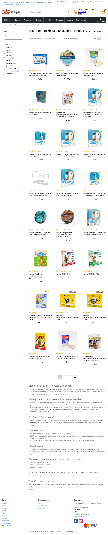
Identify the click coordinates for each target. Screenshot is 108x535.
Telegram (82, 12)
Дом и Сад (5, 521)
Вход (39, 503)
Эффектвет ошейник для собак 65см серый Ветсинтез (40, 155)
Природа (9, 73)
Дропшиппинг (30, 2)
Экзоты (4, 518)
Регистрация (42, 506)
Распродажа (6, 523)
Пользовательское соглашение (12, 4)
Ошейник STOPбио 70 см (91, 274)
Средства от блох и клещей (24, 25)
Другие (8, 66)
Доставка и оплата (17, 2)
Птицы (4, 511)
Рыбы (4, 513)
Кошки (4, 506)
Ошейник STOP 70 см (63, 274)
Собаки (10, 25)
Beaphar (8, 50)
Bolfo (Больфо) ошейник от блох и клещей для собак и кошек (67, 357)
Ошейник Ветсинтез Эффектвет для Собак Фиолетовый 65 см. (94, 194)
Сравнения (41, 508)
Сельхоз (5, 516)
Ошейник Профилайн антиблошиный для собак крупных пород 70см (38, 276)
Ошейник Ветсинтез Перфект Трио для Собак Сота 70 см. (39, 234)
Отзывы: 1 (67, 70)
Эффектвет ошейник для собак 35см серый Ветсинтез (94, 155)
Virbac (8, 60)
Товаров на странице (71, 38)
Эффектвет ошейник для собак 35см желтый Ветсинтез (67, 155)
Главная (4, 25)
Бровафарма (10, 63)
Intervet (8, 55)
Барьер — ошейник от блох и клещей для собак (39, 357)
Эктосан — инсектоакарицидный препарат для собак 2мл (40, 74)
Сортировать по (35, 38)
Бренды (40, 2)
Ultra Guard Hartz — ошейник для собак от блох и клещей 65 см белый (40, 317)
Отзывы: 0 (40, 70)
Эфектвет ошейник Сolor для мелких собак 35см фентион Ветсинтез (93, 115)
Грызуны (5, 508)
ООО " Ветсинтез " (12, 71)
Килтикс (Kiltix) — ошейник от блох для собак (93, 74)
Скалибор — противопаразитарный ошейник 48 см (67, 317)
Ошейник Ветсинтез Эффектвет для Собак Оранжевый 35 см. (94, 234)
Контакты (48, 2)
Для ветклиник (7, 526)
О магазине (5, 2)
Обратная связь (79, 517)
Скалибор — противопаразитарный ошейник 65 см (94, 317)
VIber (80, 14)
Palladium (9, 58)
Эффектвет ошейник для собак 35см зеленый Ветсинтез (67, 194)
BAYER (8, 47)
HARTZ (8, 53)
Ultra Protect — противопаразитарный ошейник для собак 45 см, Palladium (94, 358)
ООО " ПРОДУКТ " (11, 68)
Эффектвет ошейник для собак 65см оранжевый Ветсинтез (40, 194)
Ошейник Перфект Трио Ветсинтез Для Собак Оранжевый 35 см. (64, 235)
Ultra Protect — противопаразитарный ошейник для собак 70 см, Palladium (67, 115)
